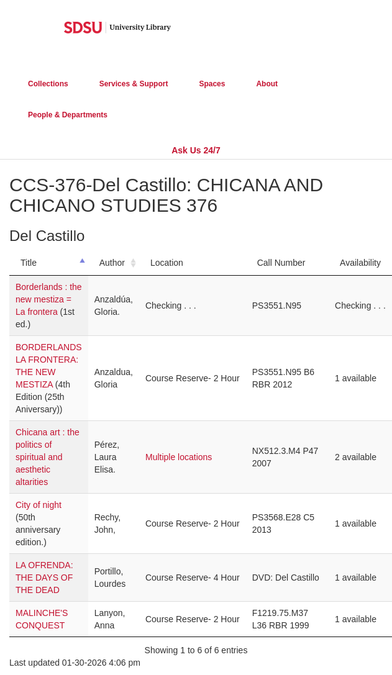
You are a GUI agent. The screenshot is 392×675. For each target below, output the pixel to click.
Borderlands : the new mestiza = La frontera (49, 299)
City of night (39, 505)
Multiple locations (178, 457)
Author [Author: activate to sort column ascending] (112, 263)
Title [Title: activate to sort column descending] (29, 263)
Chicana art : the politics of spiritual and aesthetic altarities (48, 457)
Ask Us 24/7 (196, 150)
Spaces (212, 83)
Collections (48, 83)
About (267, 83)
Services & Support (133, 83)
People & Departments (67, 115)
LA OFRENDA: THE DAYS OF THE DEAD (44, 577)
